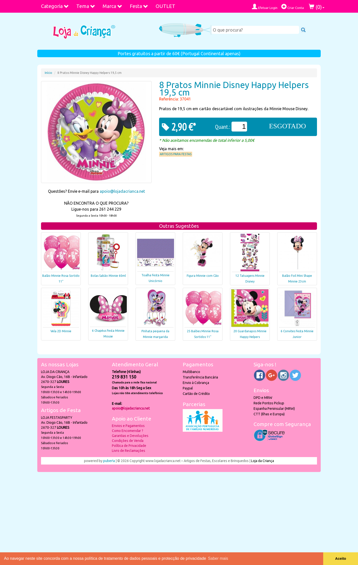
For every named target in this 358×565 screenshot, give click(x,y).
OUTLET (165, 6)
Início (48, 72)
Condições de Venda (127, 441)
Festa (139, 6)
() (316, 7)
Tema (85, 6)
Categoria (55, 6)
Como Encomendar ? (127, 431)
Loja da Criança (262, 461)
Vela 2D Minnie (60, 331)
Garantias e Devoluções (130, 436)
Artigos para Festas (175, 154)
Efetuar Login (264, 6)
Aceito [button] (340, 559)
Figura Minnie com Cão (203, 275)
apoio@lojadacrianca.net (122, 191)
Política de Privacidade (129, 446)
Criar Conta (292, 6)
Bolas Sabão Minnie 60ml (108, 275)
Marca (112, 6)
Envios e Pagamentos (128, 426)
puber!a (109, 461)
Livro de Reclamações (128, 451)
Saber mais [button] (218, 558)
